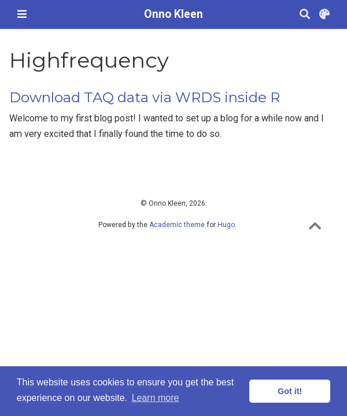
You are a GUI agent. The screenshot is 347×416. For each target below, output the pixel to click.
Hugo (226, 225)
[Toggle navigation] (22, 14)
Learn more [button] (155, 398)
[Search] (305, 14)
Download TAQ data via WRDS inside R (144, 97)
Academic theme (177, 225)
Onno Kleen (173, 14)
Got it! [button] (290, 391)
